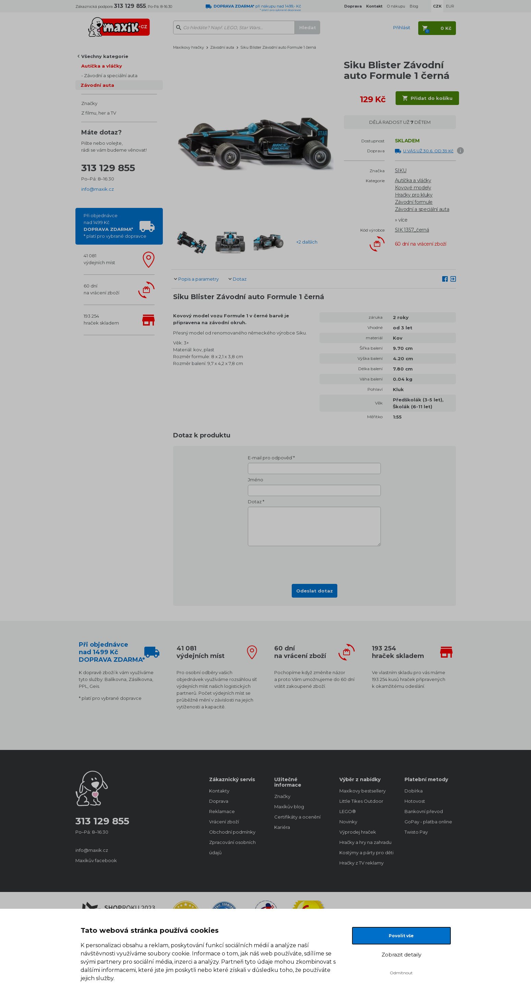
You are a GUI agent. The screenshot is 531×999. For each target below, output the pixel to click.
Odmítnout (401, 972)
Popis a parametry (198, 279)
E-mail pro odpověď (270, 457)
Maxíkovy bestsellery (362, 791)
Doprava (218, 801)
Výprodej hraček (357, 832)
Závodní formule (414, 202)
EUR (450, 6)
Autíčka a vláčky (101, 66)
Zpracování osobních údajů (232, 847)
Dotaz (239, 279)
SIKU (401, 170)
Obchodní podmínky (232, 832)
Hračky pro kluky (414, 195)
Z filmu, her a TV (98, 113)
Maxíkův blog (289, 806)
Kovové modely (413, 188)
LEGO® (347, 811)
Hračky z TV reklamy (361, 863)
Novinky (348, 821)
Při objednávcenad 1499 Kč (115, 226)
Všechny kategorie (104, 56)
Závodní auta (97, 85)
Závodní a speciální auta (110, 75)
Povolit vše (401, 935)
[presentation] (314, 563)
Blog (414, 6)
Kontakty (219, 791)
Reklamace (222, 811)
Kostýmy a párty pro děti (365, 852)
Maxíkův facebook (96, 860)
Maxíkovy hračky (188, 47)
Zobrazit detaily (401, 954)
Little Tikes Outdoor (361, 801)
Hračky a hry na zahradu (365, 842)
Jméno (255, 479)
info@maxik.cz (97, 189)
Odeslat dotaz (314, 590)
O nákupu (396, 6)
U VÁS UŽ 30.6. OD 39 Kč (428, 150)
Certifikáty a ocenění (297, 817)
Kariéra (282, 827)
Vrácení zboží (224, 821)
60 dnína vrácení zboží (101, 289)
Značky (89, 103)
